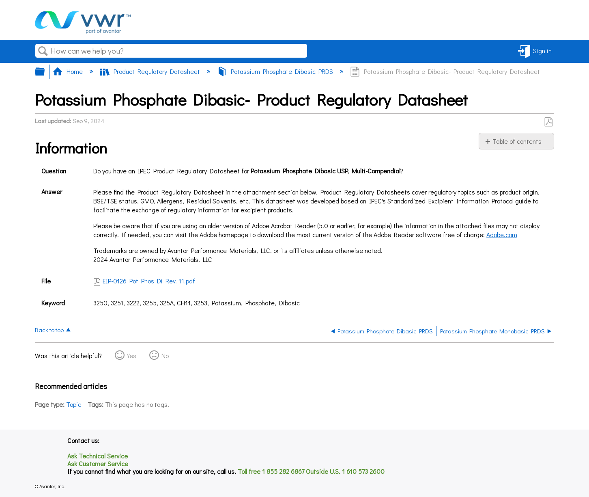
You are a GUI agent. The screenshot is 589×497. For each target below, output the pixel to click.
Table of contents (517, 141)
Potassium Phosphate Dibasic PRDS (276, 71)
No (165, 355)
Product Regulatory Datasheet (151, 71)
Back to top (49, 329)
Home (68, 71)
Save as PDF (548, 122)
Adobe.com (501, 234)
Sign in (542, 50)
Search (43, 51)
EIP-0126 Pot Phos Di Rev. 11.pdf (149, 281)
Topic (73, 404)
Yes (131, 355)
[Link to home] (83, 31)
